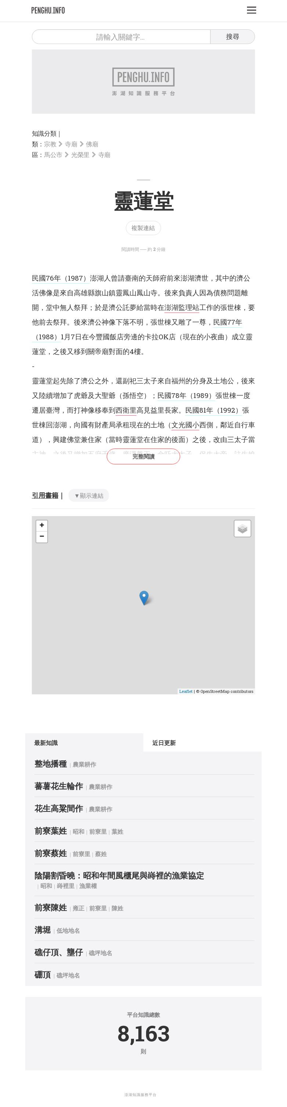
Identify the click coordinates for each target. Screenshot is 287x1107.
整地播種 (57, 763)
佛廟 (92, 144)
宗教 (50, 144)
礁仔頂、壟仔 (65, 952)
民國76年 (46, 277)
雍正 (85, 908)
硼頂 (49, 974)
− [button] (42, 536)
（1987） (75, 277)
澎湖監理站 (181, 307)
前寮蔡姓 (57, 853)
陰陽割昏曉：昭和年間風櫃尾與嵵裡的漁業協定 (126, 875)
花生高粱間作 (65, 808)
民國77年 (227, 321)
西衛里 (126, 409)
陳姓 (124, 908)
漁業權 (94, 885)
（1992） (227, 409)
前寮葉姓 (57, 830)
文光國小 (185, 424)
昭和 (85, 831)
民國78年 (171, 395)
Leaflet (186, 691)
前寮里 (104, 831)
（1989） (200, 395)
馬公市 (53, 154)
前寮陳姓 (57, 907)
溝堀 (49, 929)
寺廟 (71, 144)
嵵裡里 (72, 885)
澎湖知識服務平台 (140, 1094)
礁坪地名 (107, 953)
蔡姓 (107, 854)
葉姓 (124, 831)
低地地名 (75, 930)
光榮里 (80, 154)
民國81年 (199, 409)
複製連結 (143, 227)
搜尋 (232, 36)
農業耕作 (91, 764)
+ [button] (42, 525)
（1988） (46, 336)
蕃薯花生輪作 (65, 786)
